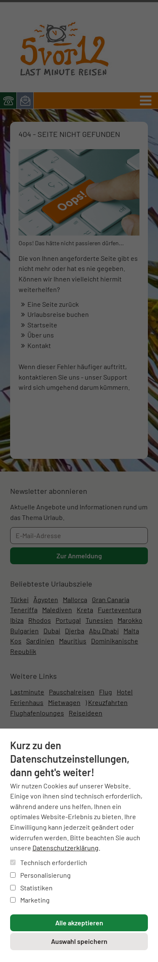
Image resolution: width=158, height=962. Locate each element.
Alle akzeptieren (79, 923)
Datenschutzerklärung (65, 848)
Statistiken (31, 888)
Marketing (30, 900)
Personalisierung (40, 875)
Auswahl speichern (79, 941)
